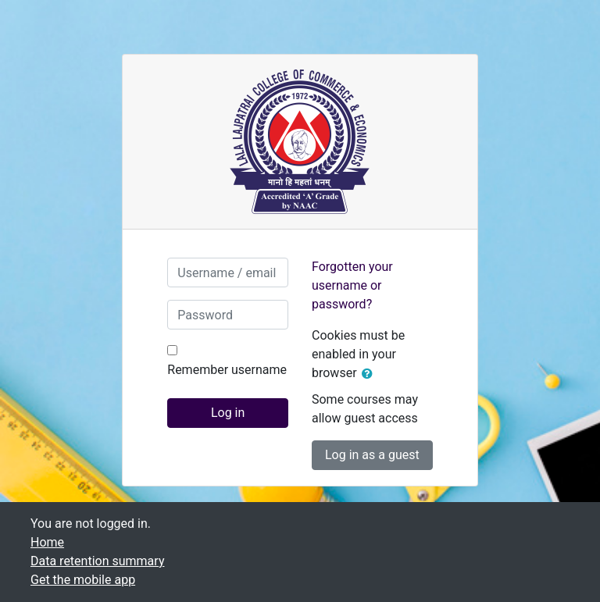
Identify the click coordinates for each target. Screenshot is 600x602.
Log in (228, 412)
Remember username (227, 369)
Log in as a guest (372, 454)
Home (47, 542)
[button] (370, 374)
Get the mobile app (82, 579)
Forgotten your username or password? (352, 285)
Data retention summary (97, 561)
